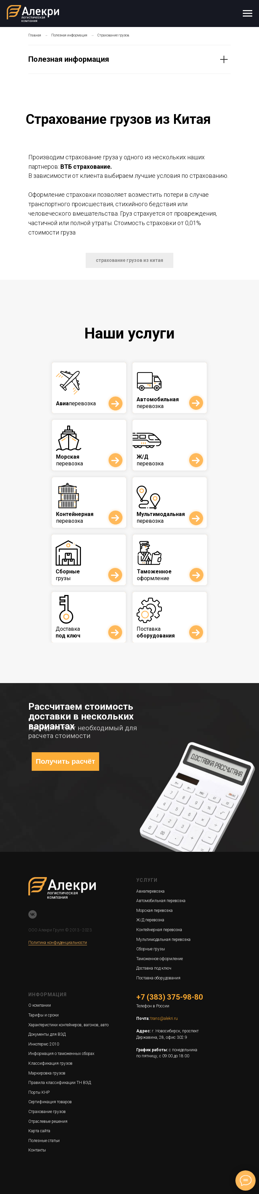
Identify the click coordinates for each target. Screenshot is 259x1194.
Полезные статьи (44, 1140)
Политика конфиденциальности (57, 942)
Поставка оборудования (158, 978)
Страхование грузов (113, 35)
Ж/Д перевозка (150, 920)
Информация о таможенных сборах (61, 1053)
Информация (47, 994)
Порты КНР (39, 1092)
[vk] (32, 914)
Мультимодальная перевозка (163, 939)
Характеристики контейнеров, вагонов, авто (68, 1025)
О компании (39, 1005)
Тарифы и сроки (43, 1015)
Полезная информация (69, 35)
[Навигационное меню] (247, 13)
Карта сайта (39, 1131)
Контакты (37, 1150)
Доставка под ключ (153, 968)
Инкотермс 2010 (43, 1044)
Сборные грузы (150, 949)
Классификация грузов (50, 1063)
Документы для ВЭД (47, 1034)
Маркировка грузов (46, 1073)
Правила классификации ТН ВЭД (59, 1082)
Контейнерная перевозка (159, 929)
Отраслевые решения (47, 1121)
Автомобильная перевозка (160, 900)
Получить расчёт (65, 761)
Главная (34, 35)
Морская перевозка (154, 910)
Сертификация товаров (50, 1102)
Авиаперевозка (150, 891)
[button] (129, 260)
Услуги (146, 880)
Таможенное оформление (159, 958)
